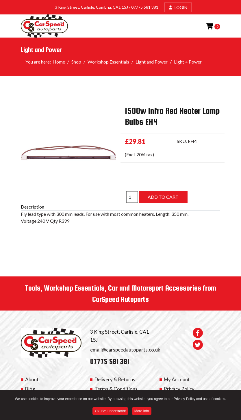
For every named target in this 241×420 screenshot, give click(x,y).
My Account (177, 379)
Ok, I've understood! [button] (110, 412)
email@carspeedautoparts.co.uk (125, 350)
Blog (30, 389)
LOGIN (178, 7)
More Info (141, 412)
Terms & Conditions (116, 389)
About (32, 379)
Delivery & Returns (114, 379)
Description (32, 206)
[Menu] (196, 26)
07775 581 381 (144, 7)
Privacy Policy (179, 389)
